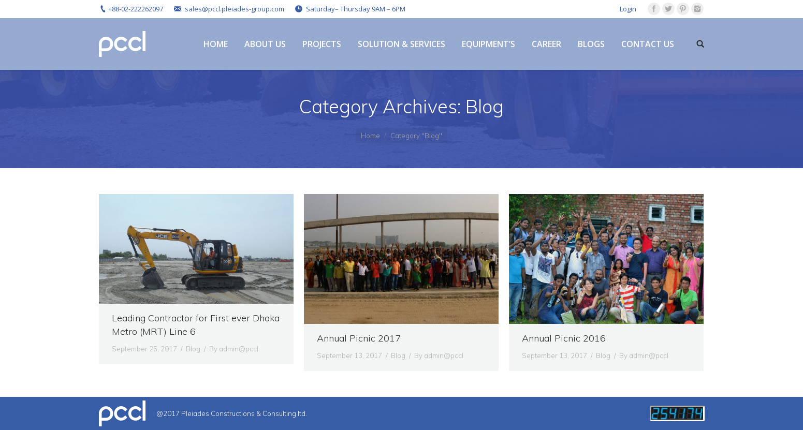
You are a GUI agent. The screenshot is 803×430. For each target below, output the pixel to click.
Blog (193, 349)
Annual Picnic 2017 (359, 338)
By (233, 349)
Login (628, 8)
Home (370, 135)
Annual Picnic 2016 (564, 338)
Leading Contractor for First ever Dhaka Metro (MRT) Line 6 (196, 324)
